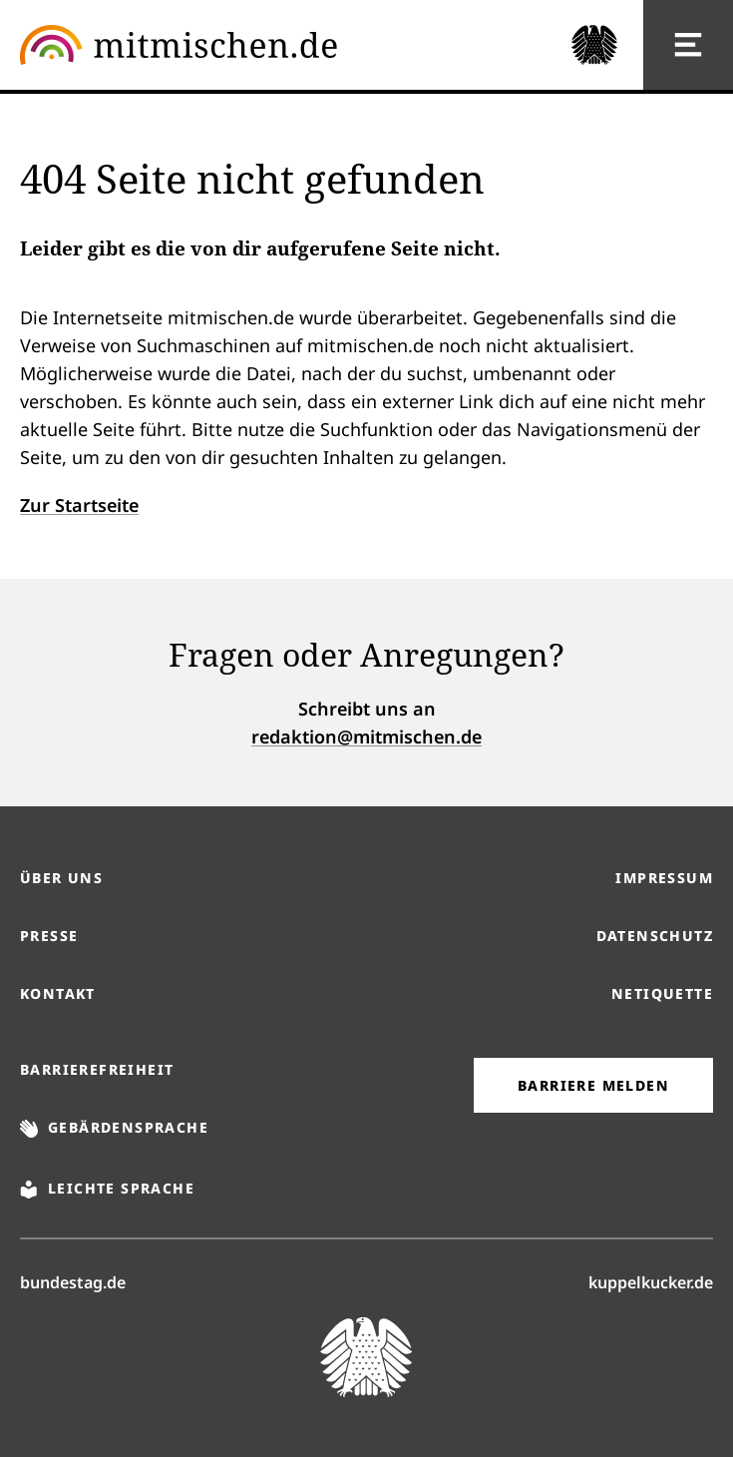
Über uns (61, 877)
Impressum (664, 877)
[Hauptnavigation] (688, 45)
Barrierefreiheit (97, 1069)
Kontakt (58, 993)
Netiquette (662, 993)
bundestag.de (73, 1281)
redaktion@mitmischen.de (366, 736)
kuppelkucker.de (650, 1281)
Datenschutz (654, 935)
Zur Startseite (79, 505)
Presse (49, 935)
